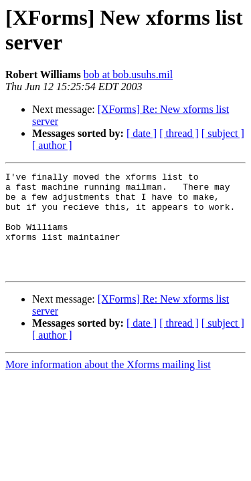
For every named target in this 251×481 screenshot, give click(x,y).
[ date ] (142, 133)
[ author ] (52, 145)
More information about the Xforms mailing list (108, 384)
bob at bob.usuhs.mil (128, 74)
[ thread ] (179, 133)
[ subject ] (222, 133)
